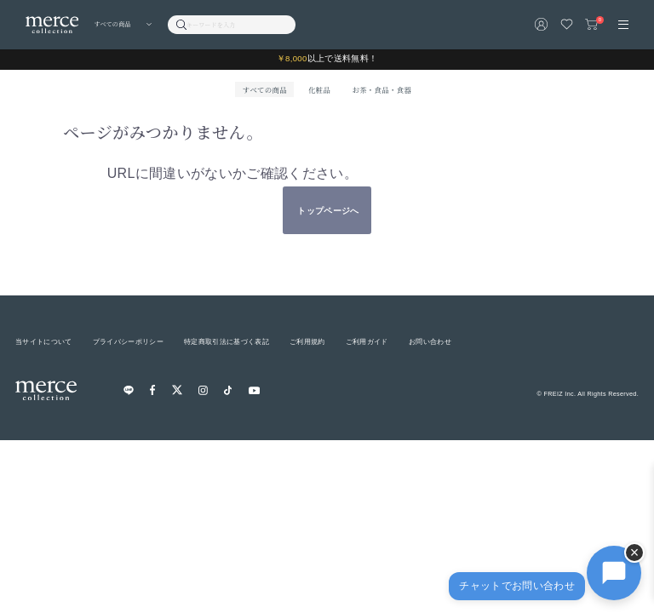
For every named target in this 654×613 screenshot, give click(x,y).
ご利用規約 (307, 341)
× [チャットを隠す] (635, 552)
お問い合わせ (430, 341)
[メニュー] (623, 24)
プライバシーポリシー (128, 341)
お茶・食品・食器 (381, 89)
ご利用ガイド (367, 341)
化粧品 (319, 89)
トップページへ (328, 210)
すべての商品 (265, 89)
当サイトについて (43, 341)
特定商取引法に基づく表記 (226, 341)
